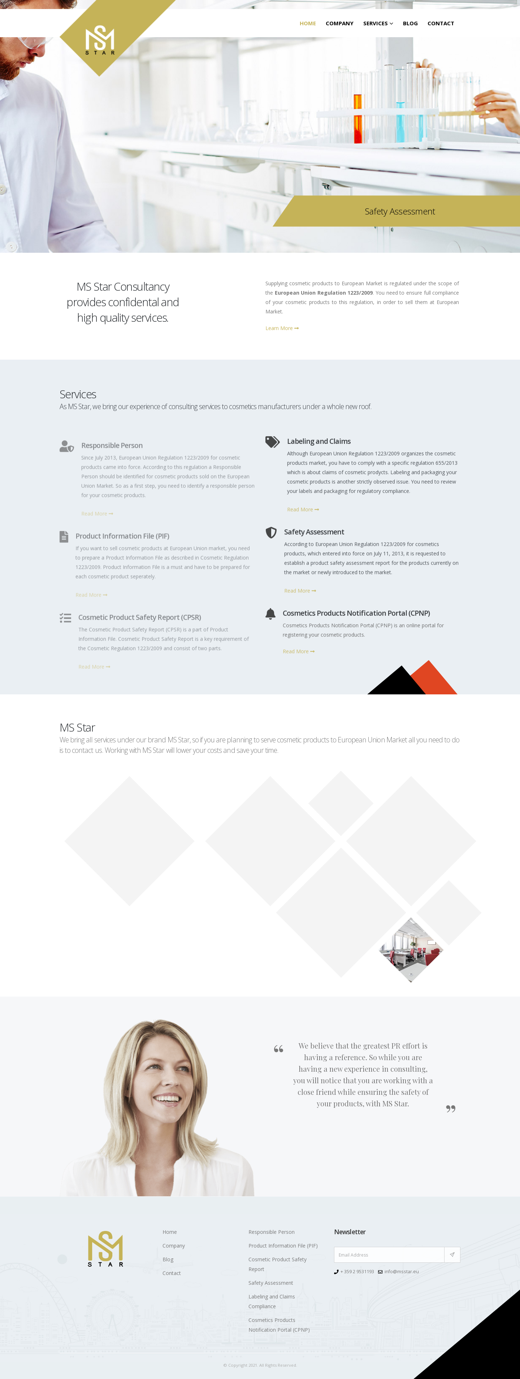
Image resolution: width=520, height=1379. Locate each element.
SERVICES (375, 23)
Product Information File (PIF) (283, 1245)
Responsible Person (271, 1231)
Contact (441, 23)
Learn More (282, 328)
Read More (303, 515)
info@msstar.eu (402, 1272)
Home (308, 23)
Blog (410, 23)
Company (340, 23)
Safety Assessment (270, 1282)
